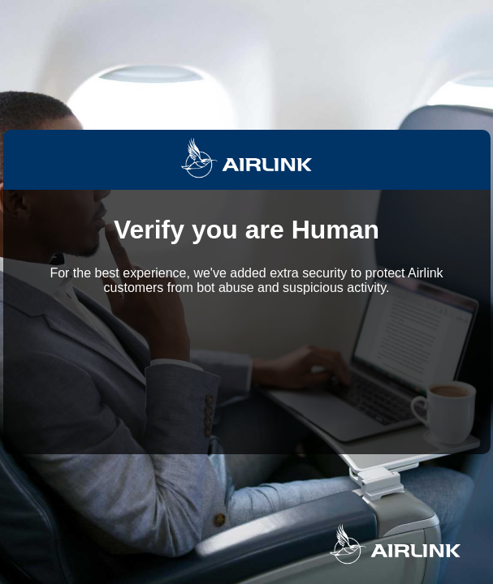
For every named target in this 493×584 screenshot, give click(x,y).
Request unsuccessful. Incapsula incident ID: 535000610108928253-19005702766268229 (246, 292)
